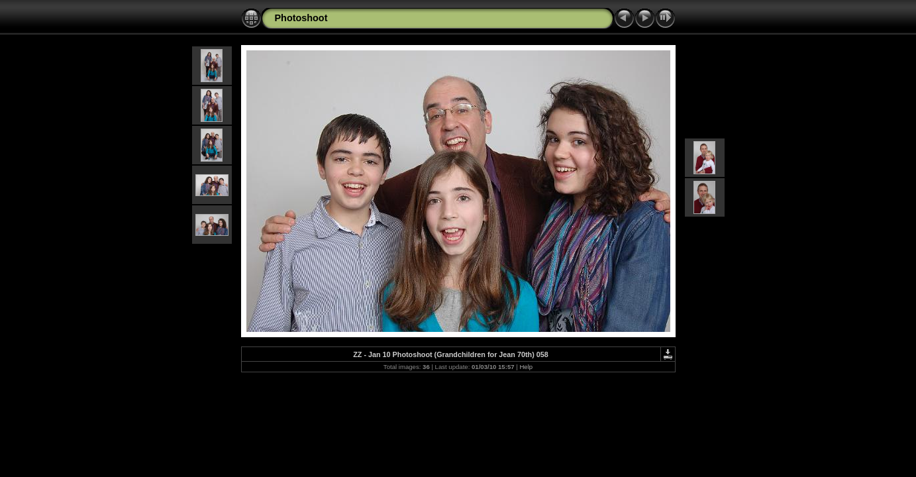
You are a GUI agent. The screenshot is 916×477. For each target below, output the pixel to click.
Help (526, 366)
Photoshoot (301, 18)
